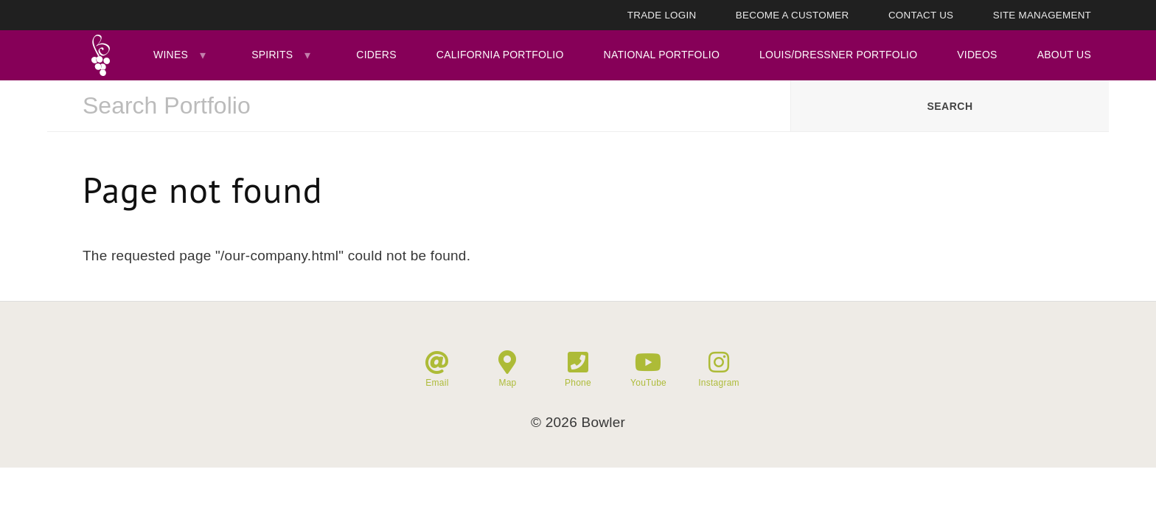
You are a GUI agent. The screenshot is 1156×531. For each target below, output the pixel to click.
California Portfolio (500, 54)
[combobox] (418, 106)
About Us (1064, 54)
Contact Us (920, 15)
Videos (977, 54)
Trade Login (662, 15)
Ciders (376, 54)
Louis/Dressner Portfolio (838, 54)
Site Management (1042, 15)
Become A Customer (792, 15)
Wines (170, 54)
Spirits (272, 54)
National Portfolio (662, 54)
